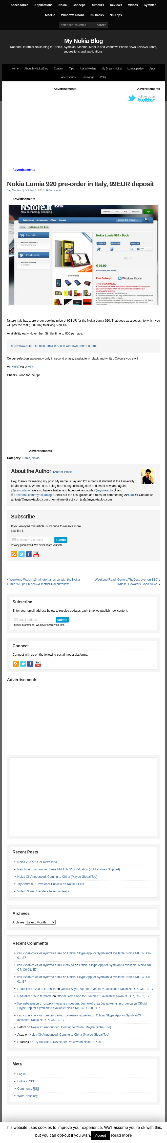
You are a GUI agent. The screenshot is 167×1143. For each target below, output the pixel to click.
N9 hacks (97, 15)
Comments (28, 1089)
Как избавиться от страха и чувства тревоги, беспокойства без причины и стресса (75, 1003)
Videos (133, 5)
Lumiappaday (136, 68)
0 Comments (53, 190)
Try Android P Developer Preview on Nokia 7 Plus (50, 884)
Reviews (116, 5)
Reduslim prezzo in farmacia (36, 989)
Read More (121, 1135)
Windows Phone (73, 15)
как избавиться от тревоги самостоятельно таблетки (54, 1015)
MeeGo (50, 15)
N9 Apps (116, 15)
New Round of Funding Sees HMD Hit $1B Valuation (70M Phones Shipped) (68, 869)
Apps (153, 68)
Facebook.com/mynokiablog (33, 495)
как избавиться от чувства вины (39, 953)
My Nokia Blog (83, 40)
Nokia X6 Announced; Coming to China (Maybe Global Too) (57, 876)
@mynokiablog (104, 490)
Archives (18, 922)
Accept (100, 1135)
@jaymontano (20, 490)
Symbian (150, 5)
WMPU (29, 367)
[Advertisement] (87, 126)
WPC (15, 367)
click (131, 495)
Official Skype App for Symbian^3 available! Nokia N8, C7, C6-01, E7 (107, 989)
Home (14, 68)
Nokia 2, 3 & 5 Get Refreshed (37, 862)
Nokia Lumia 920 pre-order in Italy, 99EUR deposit (80, 184)
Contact (58, 68)
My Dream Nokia (111, 68)
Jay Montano (15, 190)
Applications (43, 5)
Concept (79, 5)
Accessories (20, 5)
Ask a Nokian (88, 68)
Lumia (26, 458)
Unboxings (87, 77)
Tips (71, 68)
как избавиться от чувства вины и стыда (45, 965)
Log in (21, 1074)
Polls (103, 77)
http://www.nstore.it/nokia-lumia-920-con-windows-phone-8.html (53, 346)
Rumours (97, 5)
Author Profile (63, 472)
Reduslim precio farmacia (34, 996)
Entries (25, 1081)
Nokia (62, 5)
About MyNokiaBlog (36, 68)
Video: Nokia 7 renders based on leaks (43, 891)
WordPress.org (27, 1096)
